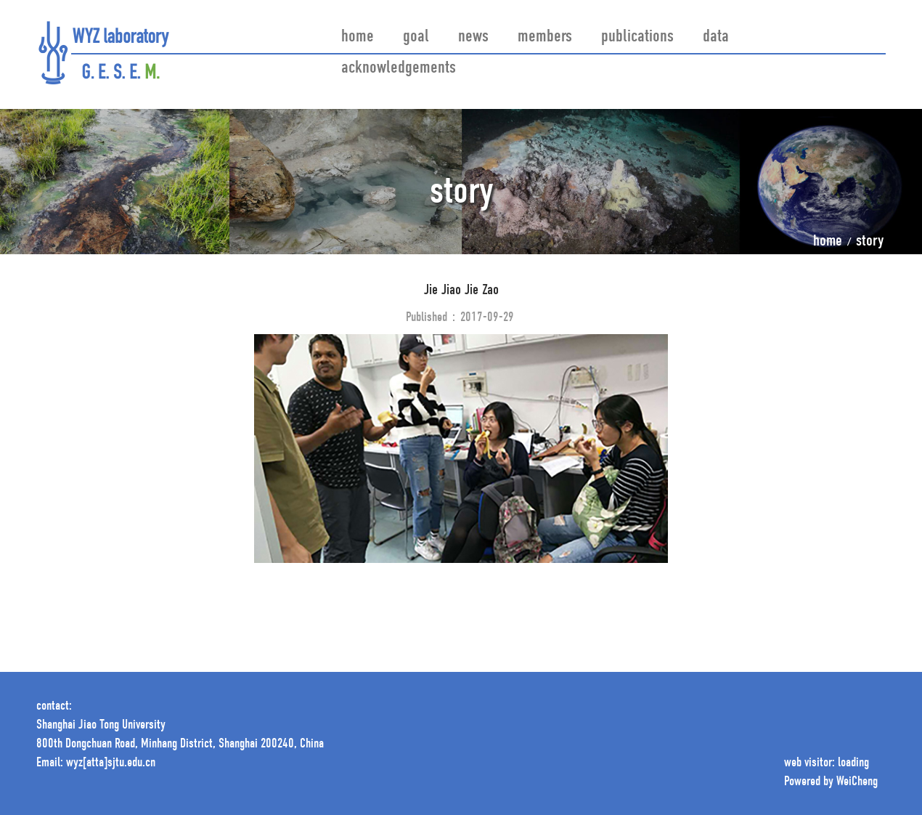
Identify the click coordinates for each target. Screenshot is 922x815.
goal (416, 37)
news (473, 37)
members (545, 37)
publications (637, 37)
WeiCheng (857, 782)
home (357, 37)
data (716, 37)
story (870, 242)
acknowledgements (398, 68)
